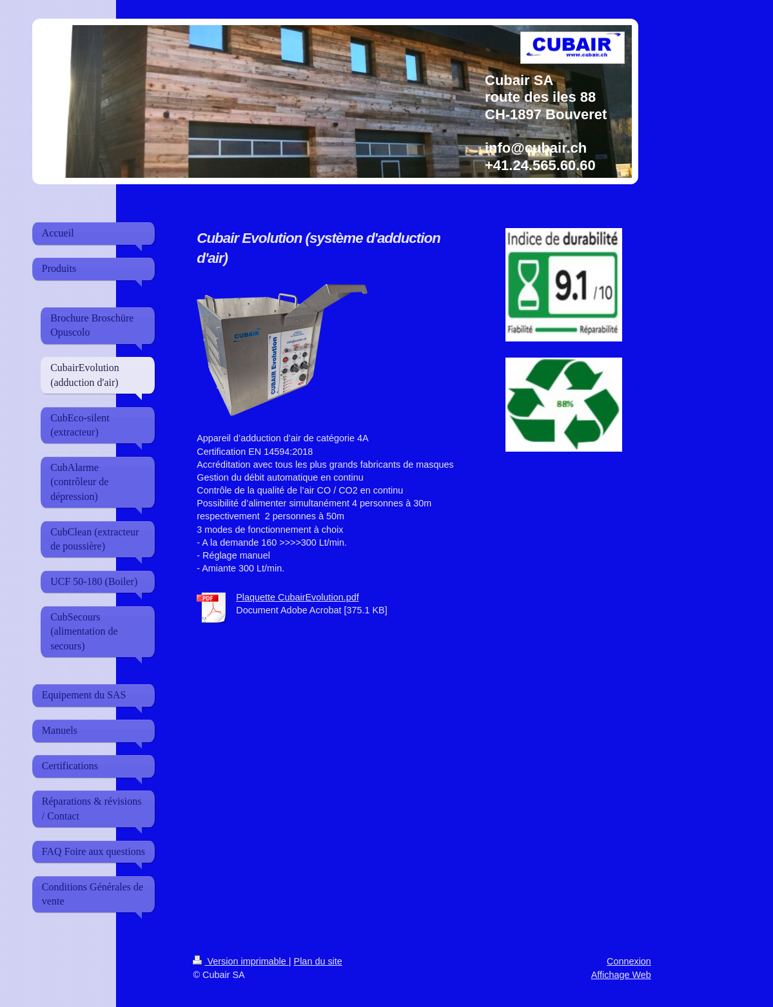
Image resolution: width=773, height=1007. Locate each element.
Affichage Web (621, 975)
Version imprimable (240, 961)
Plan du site (318, 961)
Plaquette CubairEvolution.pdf (297, 597)
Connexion (629, 961)
